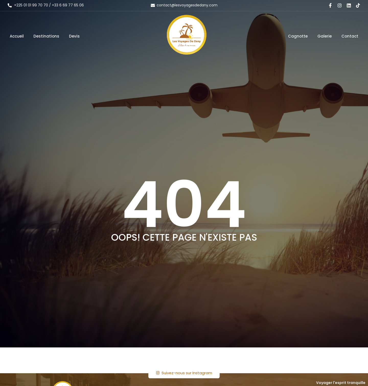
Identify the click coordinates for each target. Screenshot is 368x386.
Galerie (324, 36)
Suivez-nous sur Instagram (184, 372)
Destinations (46, 36)
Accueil (17, 36)
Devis (74, 36)
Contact (349, 36)
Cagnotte (298, 36)
